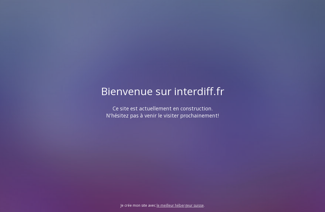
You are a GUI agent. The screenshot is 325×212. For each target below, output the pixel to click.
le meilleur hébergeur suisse (180, 205)
